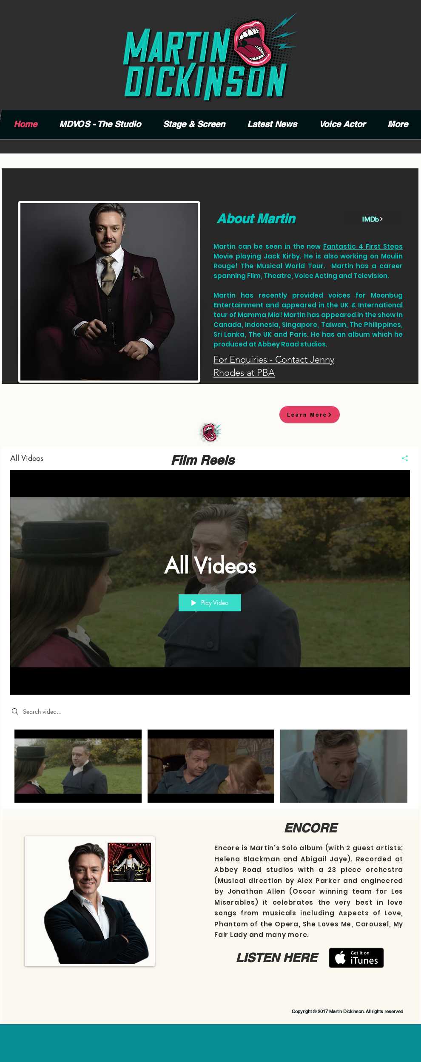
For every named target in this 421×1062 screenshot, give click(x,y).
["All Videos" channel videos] (210, 768)
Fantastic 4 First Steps (363, 246)
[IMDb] (373, 218)
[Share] (401, 458)
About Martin (255, 218)
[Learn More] (309, 414)
